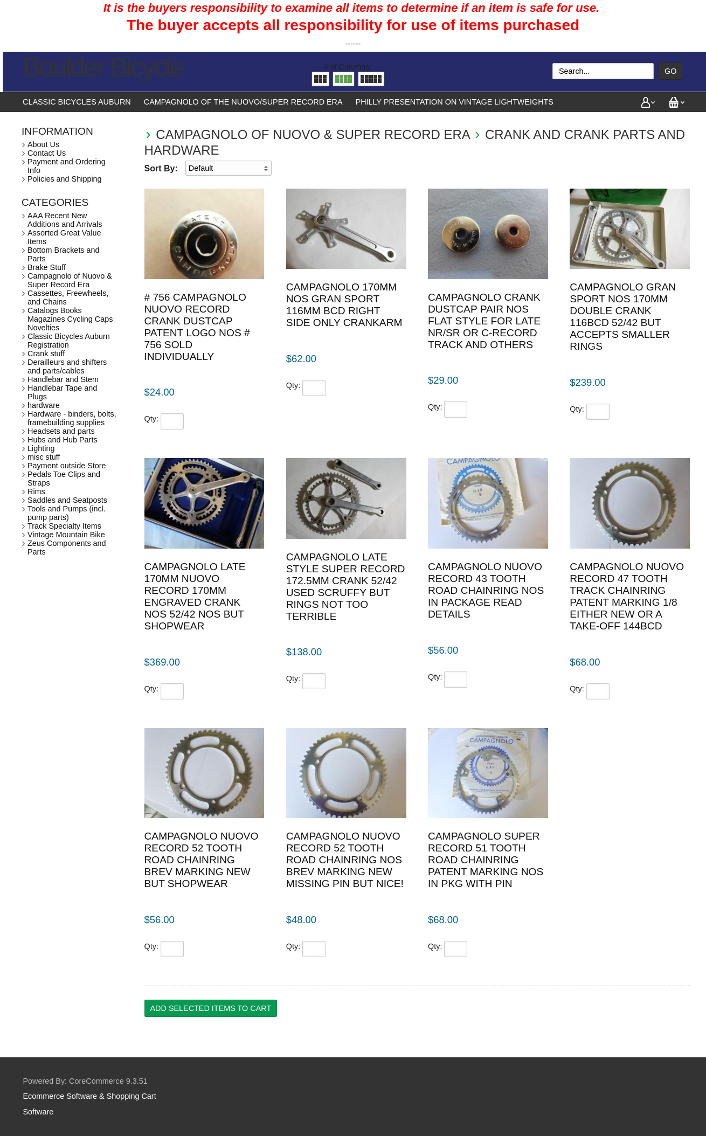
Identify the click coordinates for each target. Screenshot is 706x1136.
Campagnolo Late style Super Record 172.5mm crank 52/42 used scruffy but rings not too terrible (345, 586)
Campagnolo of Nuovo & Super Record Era (312, 134)
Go (670, 71)
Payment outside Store (66, 465)
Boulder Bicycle (103, 67)
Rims (36, 491)
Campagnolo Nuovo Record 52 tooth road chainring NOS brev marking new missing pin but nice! (345, 859)
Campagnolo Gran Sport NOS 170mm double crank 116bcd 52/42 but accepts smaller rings (623, 316)
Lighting (40, 448)
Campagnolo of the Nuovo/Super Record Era (243, 102)
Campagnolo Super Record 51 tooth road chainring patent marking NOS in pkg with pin (485, 859)
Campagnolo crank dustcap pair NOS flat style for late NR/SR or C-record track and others (484, 321)
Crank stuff (46, 353)
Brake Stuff (46, 267)
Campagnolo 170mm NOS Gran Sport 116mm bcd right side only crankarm (344, 304)
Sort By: (161, 168)
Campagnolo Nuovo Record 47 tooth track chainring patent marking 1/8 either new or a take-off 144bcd (627, 596)
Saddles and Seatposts (67, 500)
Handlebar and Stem (63, 379)
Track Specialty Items (64, 526)
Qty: (151, 418)
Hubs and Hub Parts (62, 439)
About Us (43, 144)
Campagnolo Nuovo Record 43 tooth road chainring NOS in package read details (486, 590)
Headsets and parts (61, 431)
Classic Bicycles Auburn (77, 102)
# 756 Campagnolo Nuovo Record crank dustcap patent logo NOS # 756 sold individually (197, 327)
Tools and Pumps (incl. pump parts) (66, 513)
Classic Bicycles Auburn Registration (68, 340)
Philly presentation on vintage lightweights (454, 102)
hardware (43, 405)
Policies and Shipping (64, 179)
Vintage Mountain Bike (66, 534)
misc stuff (43, 457)
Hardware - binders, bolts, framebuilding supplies (71, 418)
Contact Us (46, 153)
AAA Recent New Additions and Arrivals (64, 219)
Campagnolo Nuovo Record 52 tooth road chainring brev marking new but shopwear (201, 859)
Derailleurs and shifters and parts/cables (67, 366)
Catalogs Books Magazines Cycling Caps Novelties (70, 319)
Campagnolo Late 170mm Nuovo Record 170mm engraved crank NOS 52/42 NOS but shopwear (195, 596)
